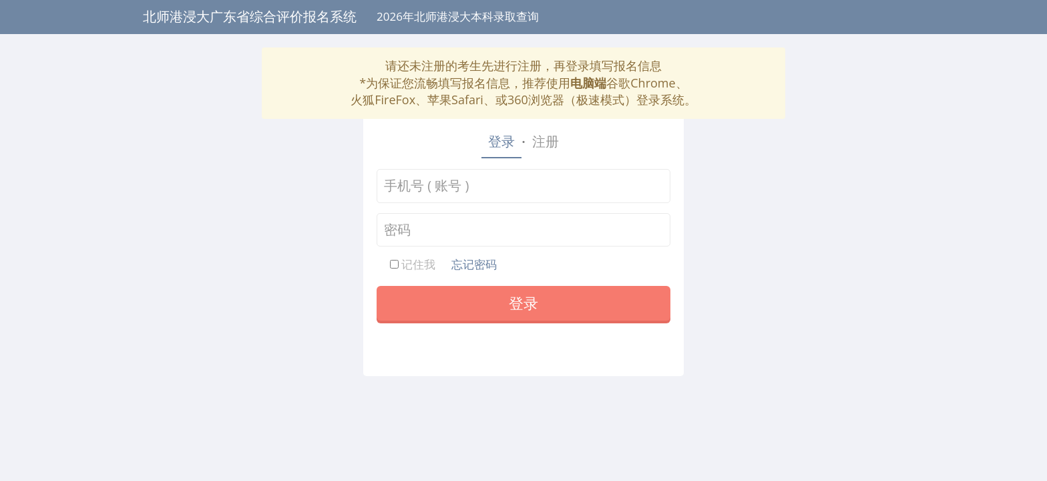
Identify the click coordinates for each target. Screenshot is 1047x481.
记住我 (412, 264)
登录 (501, 141)
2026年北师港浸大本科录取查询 (458, 16)
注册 (545, 141)
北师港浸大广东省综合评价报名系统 (250, 16)
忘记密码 (474, 264)
